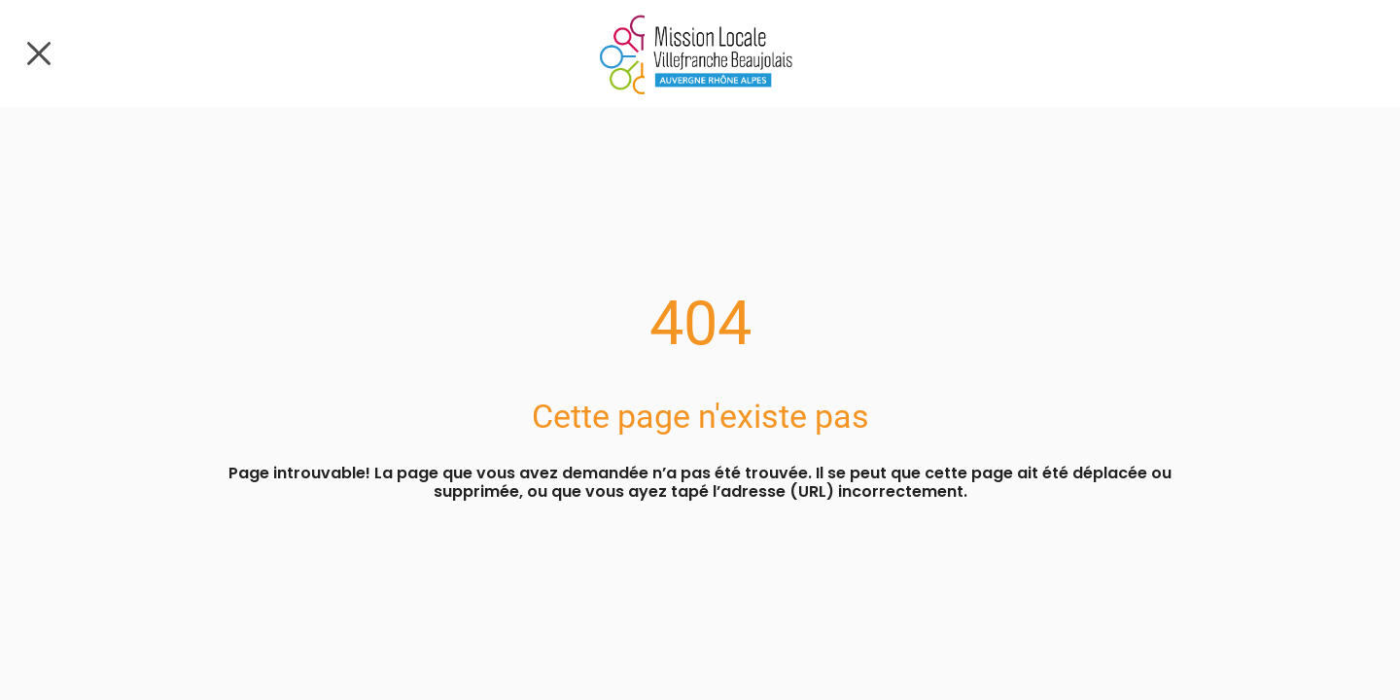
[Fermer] (39, 53)
